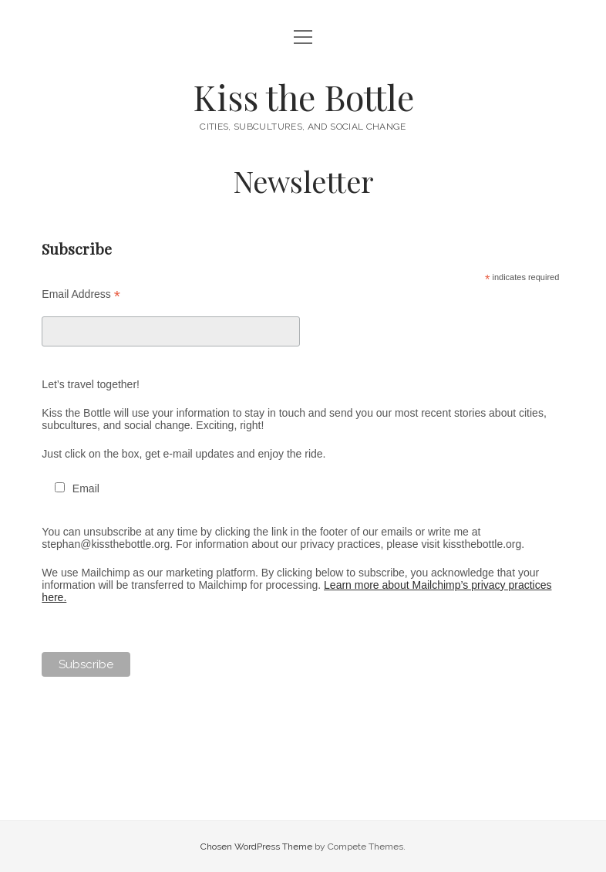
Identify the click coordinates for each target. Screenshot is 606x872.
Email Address (81, 294)
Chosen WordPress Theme (256, 846)
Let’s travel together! (91, 384)
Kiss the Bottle (303, 96)
